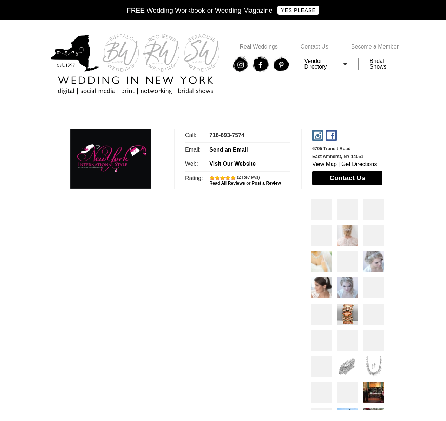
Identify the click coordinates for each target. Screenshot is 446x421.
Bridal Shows (378, 64)
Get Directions (359, 164)
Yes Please (298, 10)
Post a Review (266, 183)
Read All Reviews (227, 183)
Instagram (317, 135)
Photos (321, 209)
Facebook (331, 135)
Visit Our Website (232, 164)
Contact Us (314, 47)
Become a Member (375, 47)
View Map (324, 164)
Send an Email (228, 150)
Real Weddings (258, 47)
